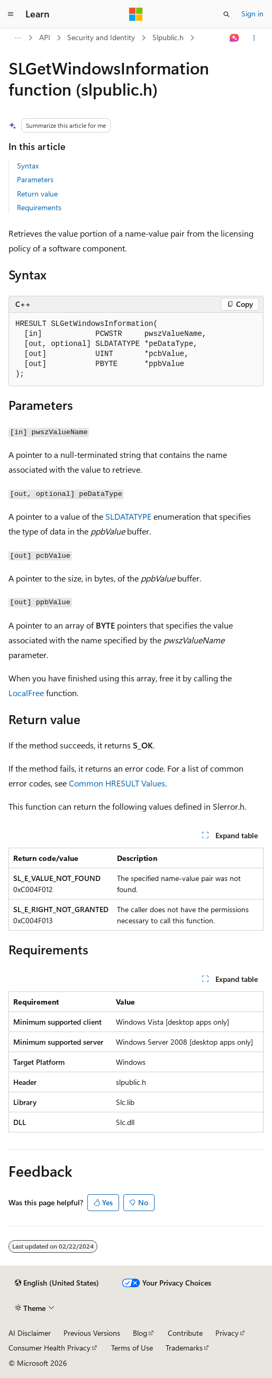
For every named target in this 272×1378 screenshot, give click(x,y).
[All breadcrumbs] (17, 38)
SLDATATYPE (128, 516)
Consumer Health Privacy (49, 1348)
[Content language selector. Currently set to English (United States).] (56, 1282)
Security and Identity (101, 37)
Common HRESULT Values (117, 783)
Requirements (39, 207)
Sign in (252, 13)
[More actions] (254, 38)
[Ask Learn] (234, 38)
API (44, 37)
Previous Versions (92, 1333)
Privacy (227, 1333)
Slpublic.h (168, 37)
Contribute (185, 1333)
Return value (37, 194)
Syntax (28, 166)
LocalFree (26, 692)
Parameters (35, 179)
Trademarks (184, 1348)
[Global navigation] (10, 14)
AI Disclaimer (29, 1333)
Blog (140, 1333)
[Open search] (226, 14)
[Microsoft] (136, 14)
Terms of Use (132, 1348)
